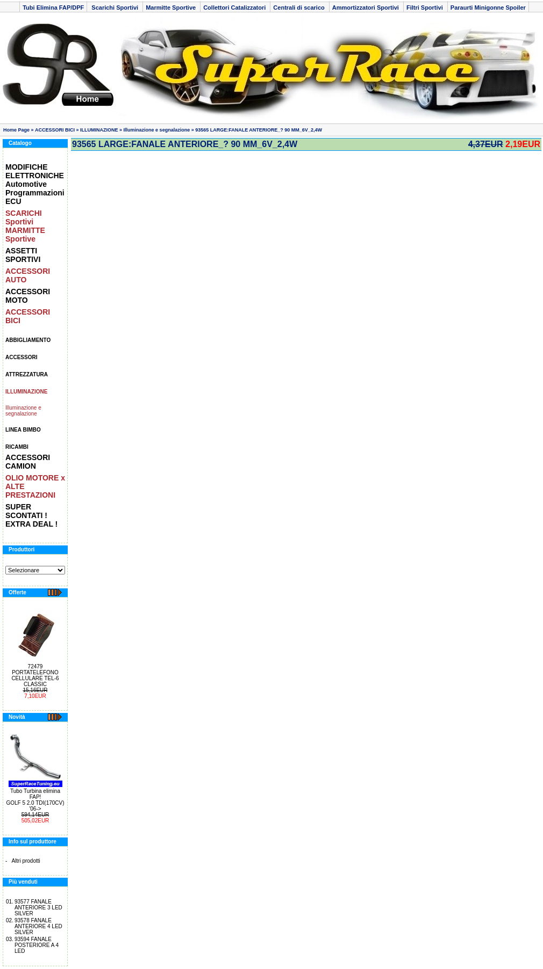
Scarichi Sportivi (115, 7)
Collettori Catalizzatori (235, 7)
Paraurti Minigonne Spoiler (488, 7)
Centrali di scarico (299, 7)
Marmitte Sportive (171, 7)
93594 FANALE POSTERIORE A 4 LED (37, 945)
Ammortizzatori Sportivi (366, 7)
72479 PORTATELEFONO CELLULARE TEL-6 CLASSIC (35, 675)
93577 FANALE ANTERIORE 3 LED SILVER (38, 907)
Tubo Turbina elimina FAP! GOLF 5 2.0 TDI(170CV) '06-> (35, 800)
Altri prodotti (25, 861)
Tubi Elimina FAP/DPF (53, 7)
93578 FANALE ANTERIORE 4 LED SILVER (38, 926)
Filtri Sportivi (425, 7)
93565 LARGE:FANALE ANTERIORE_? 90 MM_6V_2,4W (258, 130)
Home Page (16, 130)
